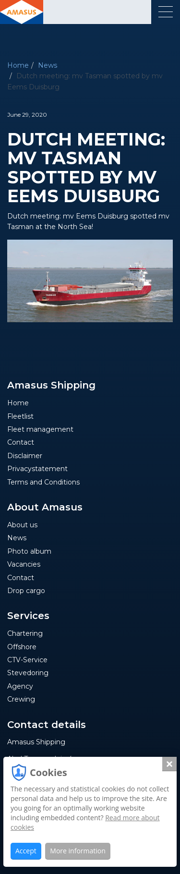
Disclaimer (24, 455)
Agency (20, 686)
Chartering (25, 633)
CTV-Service (27, 660)
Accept (25, 850)
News (47, 65)
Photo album (29, 551)
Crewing (21, 699)
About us (22, 525)
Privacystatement (37, 468)
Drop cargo (26, 590)
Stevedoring (27, 672)
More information (77, 850)
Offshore (21, 647)
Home (18, 65)
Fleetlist (20, 416)
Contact (20, 442)
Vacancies (23, 564)
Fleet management (40, 429)
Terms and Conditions (43, 482)
